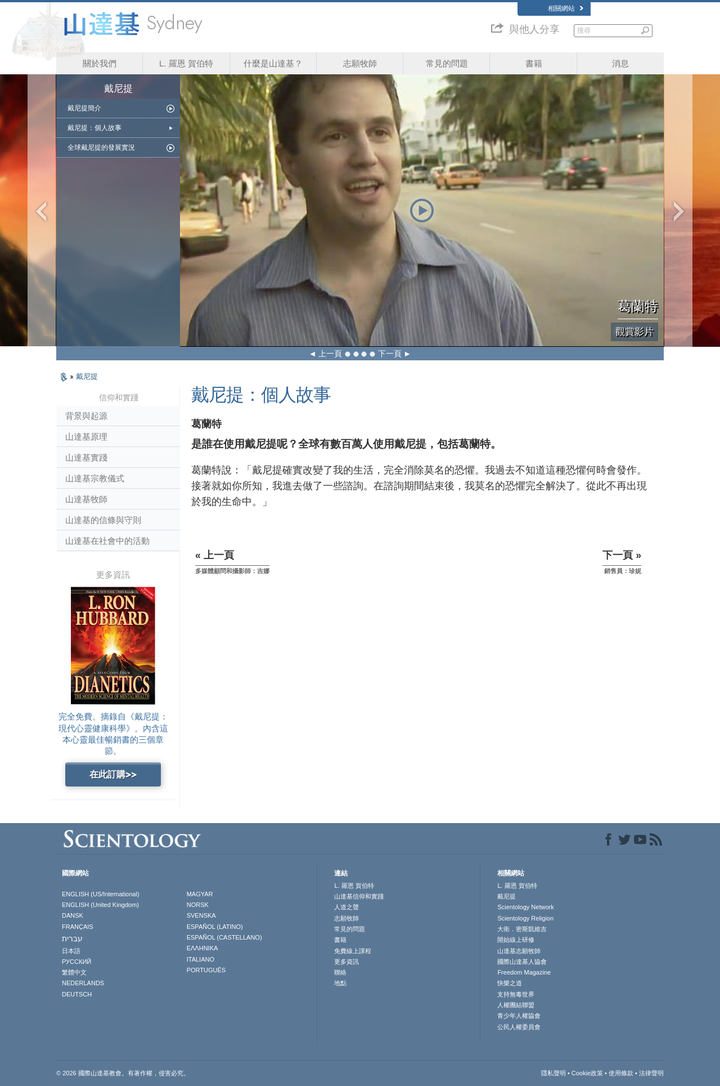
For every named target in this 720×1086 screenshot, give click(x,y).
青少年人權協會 (519, 1015)
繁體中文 (74, 972)
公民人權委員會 (519, 1027)
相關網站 (565, 8)
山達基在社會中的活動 (107, 541)
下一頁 (390, 353)
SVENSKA (201, 915)
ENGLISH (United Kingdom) (100, 904)
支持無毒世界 (515, 994)
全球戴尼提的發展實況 (101, 147)
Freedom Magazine (524, 972)
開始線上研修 (515, 939)
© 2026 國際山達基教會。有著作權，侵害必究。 (123, 1073)
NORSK (198, 904)
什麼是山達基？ (273, 63)
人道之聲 (346, 907)
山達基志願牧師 (519, 951)
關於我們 (99, 63)
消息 (620, 63)
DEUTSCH (77, 994)
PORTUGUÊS (206, 970)
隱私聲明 (553, 1073)
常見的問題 (447, 63)
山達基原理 (86, 436)
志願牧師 (360, 63)
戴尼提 (87, 376)
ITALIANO (200, 959)
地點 (340, 983)
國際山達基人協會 (522, 961)
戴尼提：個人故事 (95, 128)
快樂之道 (509, 983)
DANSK (72, 915)
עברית (72, 938)
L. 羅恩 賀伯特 (186, 63)
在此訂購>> (113, 774)
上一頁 (330, 353)
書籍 (533, 63)
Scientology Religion (525, 918)
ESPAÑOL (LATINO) (215, 926)
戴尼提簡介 (84, 108)
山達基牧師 (86, 499)
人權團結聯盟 (515, 1005)
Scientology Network (525, 907)
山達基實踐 (86, 457)
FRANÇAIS (77, 926)
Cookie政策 (587, 1073)
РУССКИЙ (76, 961)
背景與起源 (86, 416)
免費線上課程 (352, 951)
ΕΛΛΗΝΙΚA (202, 948)
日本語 (71, 951)
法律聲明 (651, 1073)
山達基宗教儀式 (94, 478)
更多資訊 (346, 961)
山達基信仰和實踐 (359, 896)
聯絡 (340, 972)
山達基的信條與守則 (103, 520)
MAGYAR (200, 894)
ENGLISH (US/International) (101, 894)
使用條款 (621, 1073)
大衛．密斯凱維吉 (522, 929)
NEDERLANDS (83, 983)
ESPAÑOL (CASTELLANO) (224, 937)
